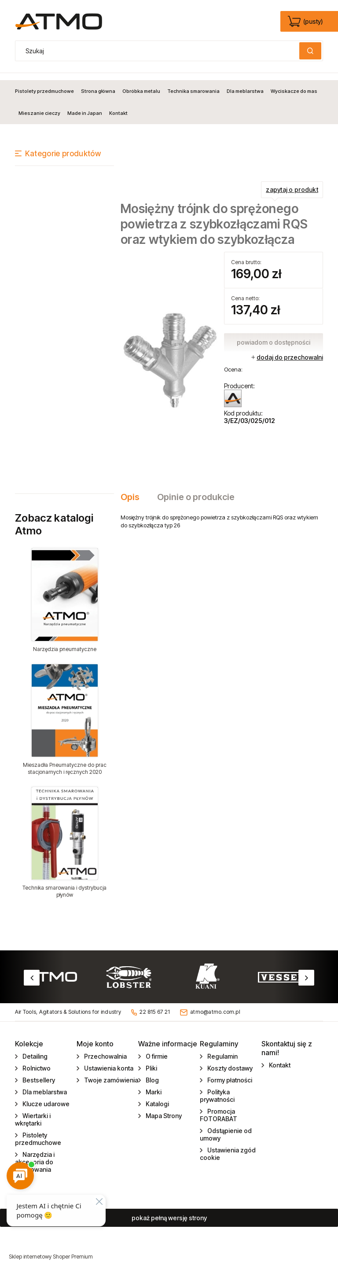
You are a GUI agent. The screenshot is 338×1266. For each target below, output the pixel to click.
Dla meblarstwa (44, 1085)
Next (306, 971)
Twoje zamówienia (110, 1073)
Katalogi (156, 1096)
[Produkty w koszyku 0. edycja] (306, 21)
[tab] (134, 489)
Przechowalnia (105, 1049)
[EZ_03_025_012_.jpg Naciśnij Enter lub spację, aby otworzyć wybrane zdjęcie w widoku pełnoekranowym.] (170, 352)
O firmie (156, 1049)
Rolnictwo (36, 1061)
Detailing (34, 1049)
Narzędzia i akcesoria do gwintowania (35, 1155)
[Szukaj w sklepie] (159, 51)
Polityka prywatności (217, 1088)
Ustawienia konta (108, 1061)
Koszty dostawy (229, 1061)
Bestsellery (38, 1073)
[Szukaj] (310, 50)
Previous (32, 971)
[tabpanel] (222, 514)
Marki (153, 1085)
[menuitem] (46, 84)
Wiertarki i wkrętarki (33, 1112)
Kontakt (279, 1058)
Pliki (150, 1061)
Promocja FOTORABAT (218, 1107)
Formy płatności (229, 1073)
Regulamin (222, 1049)
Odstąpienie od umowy (226, 1127)
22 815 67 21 (155, 1005)
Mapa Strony (163, 1108)
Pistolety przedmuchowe (38, 1131)
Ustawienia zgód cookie (228, 1146)
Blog (151, 1073)
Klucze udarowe (45, 1096)
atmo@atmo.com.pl (215, 1005)
